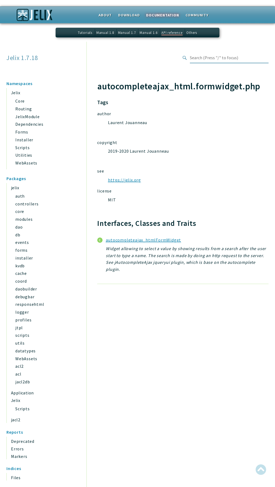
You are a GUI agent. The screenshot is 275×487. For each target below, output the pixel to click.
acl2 (19, 366)
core (19, 211)
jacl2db (22, 381)
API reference (171, 32)
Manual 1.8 (105, 32)
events (22, 242)
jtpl (19, 327)
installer (24, 258)
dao (19, 227)
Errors (17, 448)
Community (197, 15)
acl (18, 374)
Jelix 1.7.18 (22, 58)
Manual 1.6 (148, 32)
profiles (23, 320)
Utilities (23, 155)
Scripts (22, 147)
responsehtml (29, 304)
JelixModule (27, 116)
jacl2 (15, 419)
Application (22, 392)
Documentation (162, 15)
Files (16, 477)
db (17, 234)
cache (21, 273)
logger (22, 312)
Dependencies (29, 124)
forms (21, 250)
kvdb (20, 265)
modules (24, 219)
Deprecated (22, 441)
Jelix (15, 92)
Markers (19, 456)
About (105, 15)
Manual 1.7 (127, 32)
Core (20, 101)
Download (129, 15)
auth (20, 196)
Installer (24, 139)
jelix (15, 187)
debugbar (24, 296)
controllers (27, 203)
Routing (23, 108)
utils (20, 343)
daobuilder (26, 289)
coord (21, 281)
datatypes (25, 350)
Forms (21, 132)
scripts (22, 335)
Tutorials (85, 32)
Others (191, 32)
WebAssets (26, 163)
